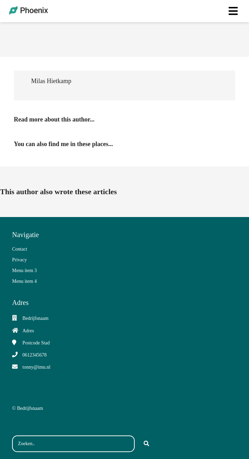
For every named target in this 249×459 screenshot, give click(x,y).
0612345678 (34, 355)
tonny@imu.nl (36, 367)
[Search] (146, 443)
